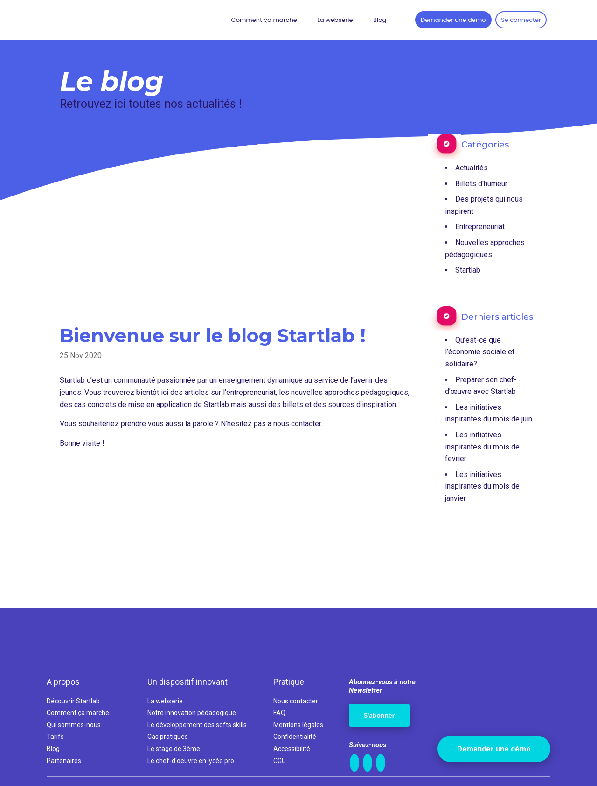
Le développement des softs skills (197, 725)
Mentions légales (298, 725)
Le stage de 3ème (173, 748)
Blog (379, 19)
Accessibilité (291, 748)
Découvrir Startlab (73, 701)
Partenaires (64, 761)
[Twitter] (380, 763)
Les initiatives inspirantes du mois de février (482, 446)
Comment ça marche (264, 19)
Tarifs (55, 736)
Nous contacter (295, 701)
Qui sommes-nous (74, 725)
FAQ (279, 712)
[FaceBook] (367, 763)
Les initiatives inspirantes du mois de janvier (482, 486)
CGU (279, 761)
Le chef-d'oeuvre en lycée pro (190, 761)
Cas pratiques (167, 736)
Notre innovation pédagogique (191, 712)
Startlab (467, 270)
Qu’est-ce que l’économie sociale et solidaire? (479, 352)
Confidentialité (294, 736)
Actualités (471, 167)
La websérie (335, 19)
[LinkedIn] (354, 763)
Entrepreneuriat (480, 226)
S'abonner (379, 715)
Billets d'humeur (481, 183)
